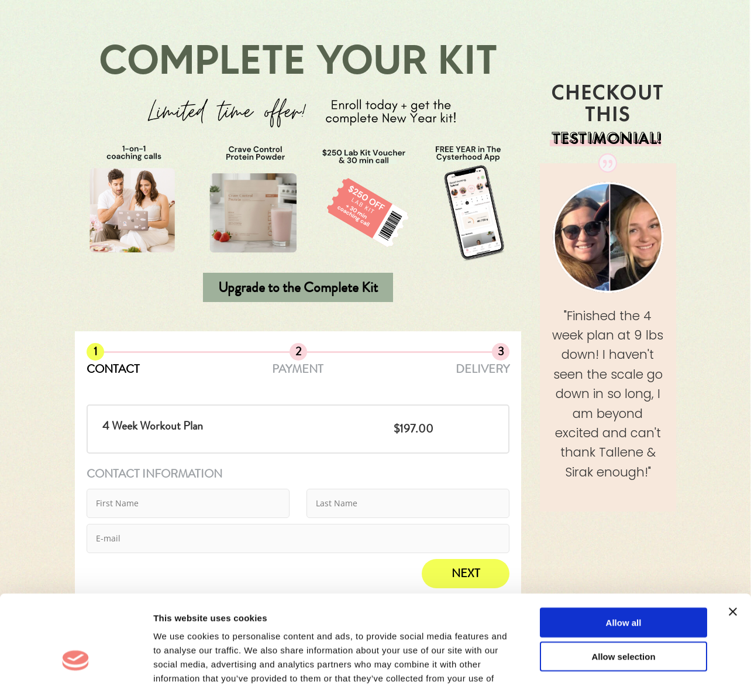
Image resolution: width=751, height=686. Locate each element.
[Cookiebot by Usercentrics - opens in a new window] (76, 663)
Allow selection (623, 580)
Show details (614, 663)
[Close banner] (733, 535)
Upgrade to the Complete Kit (298, 287)
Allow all (624, 546)
